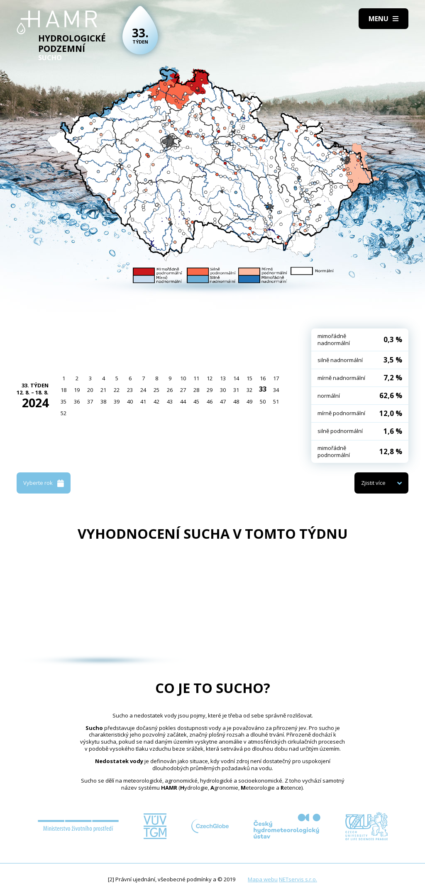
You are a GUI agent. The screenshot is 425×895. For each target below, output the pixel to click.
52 (63, 413)
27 (183, 390)
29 (209, 390)
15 (249, 378)
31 (236, 390)
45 (196, 401)
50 (263, 401)
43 (170, 401)
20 (90, 390)
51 (276, 401)
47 (223, 401)
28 (196, 390)
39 (117, 401)
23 (130, 390)
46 (209, 401)
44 (183, 401)
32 (249, 390)
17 (276, 378)
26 (170, 390)
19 (77, 390)
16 (263, 378)
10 (183, 378)
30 (223, 390)
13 (223, 378)
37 (90, 401)
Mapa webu (263, 879)
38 (103, 401)
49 (249, 401)
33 (262, 389)
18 (63, 390)
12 (209, 378)
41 (143, 401)
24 (143, 390)
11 (196, 378)
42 (156, 401)
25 (156, 390)
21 (103, 390)
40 (130, 401)
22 (117, 390)
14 (236, 378)
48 (236, 401)
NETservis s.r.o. (298, 879)
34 (276, 390)
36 (77, 401)
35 (63, 401)
